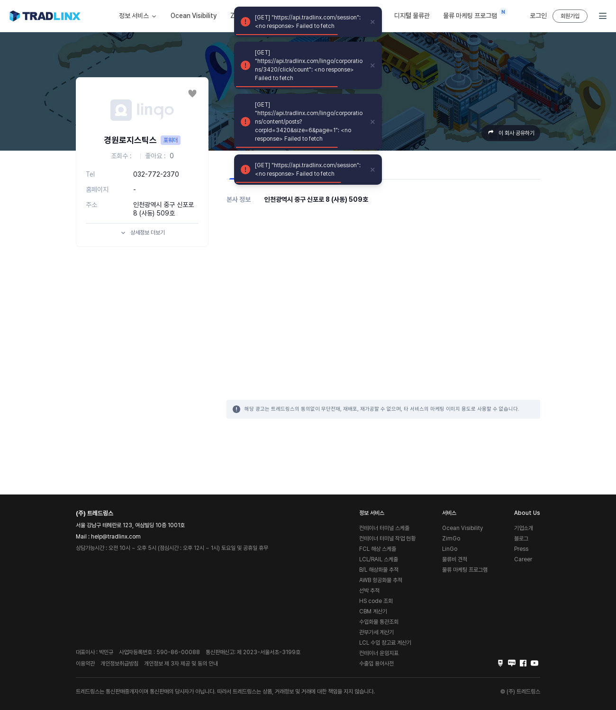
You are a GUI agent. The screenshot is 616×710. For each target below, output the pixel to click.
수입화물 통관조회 (379, 622)
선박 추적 (369, 590)
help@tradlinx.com (116, 536)
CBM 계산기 (373, 611)
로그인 (538, 15)
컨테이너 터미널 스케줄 (384, 528)
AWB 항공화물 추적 (380, 580)
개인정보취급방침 (119, 663)
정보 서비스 (138, 16)
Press (521, 549)
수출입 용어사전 (376, 663)
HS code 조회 (376, 601)
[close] (373, 22)
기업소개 (523, 528)
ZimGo (451, 538)
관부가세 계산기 (376, 632)
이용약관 (85, 663)
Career (523, 559)
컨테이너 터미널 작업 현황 (387, 538)
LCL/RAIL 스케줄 (378, 559)
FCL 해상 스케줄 (377, 549)
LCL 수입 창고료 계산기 (385, 642)
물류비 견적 (454, 559)
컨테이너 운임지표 (379, 653)
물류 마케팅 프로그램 (472, 14)
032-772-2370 (156, 174)
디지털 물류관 (412, 15)
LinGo (449, 549)
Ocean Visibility (194, 15)
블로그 (521, 538)
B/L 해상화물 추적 (379, 569)
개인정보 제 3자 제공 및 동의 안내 (181, 663)
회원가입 (570, 16)
